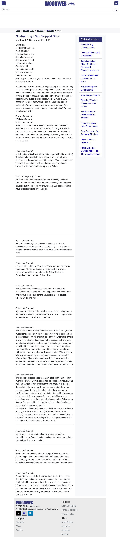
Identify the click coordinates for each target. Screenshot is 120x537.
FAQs (18, 526)
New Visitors (67, 522)
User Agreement (69, 506)
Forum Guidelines (70, 510)
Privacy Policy (68, 514)
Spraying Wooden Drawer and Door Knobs (89, 103)
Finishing (40, 31)
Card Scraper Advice (90, 95)
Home (18, 31)
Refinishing (50, 31)
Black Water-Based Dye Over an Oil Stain (89, 78)
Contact (19, 530)
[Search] (57, 9)
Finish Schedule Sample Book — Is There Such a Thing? (90, 151)
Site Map (20, 522)
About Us (66, 526)
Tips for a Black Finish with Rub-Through (88, 115)
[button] (18, 513)
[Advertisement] (62, 21)
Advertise (66, 530)
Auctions (65, 534)
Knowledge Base (28, 31)
